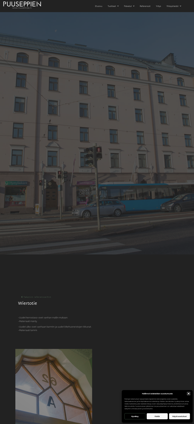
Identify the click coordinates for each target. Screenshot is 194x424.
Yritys (158, 6)
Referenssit (145, 6)
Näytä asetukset (179, 416)
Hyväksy (135, 416)
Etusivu (98, 6)
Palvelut (129, 6)
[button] (188, 393)
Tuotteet (113, 6)
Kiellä (157, 416)
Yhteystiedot (173, 6)
